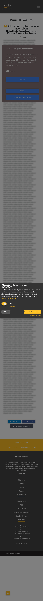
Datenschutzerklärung (8, 298)
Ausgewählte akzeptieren (32, 312)
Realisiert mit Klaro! (35, 315)
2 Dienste (11, 306)
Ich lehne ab (6, 312)
